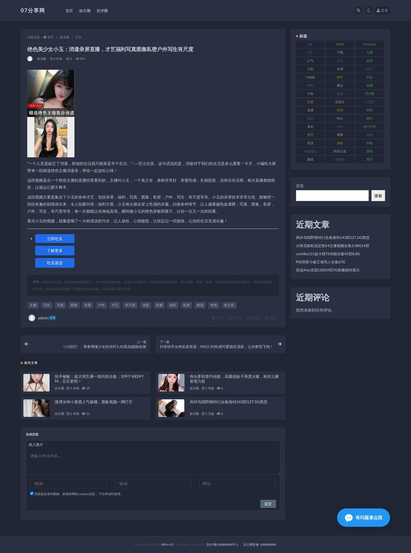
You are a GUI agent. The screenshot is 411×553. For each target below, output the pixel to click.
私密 (186, 305)
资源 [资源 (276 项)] (310, 143)
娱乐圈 (64, 37)
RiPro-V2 (167, 544)
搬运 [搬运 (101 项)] (340, 85)
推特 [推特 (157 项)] (310, 85)
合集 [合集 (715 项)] (310, 69)
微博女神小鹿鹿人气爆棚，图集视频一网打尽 (93, 401)
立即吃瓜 (55, 238)
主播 (33, 305)
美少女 (229, 305)
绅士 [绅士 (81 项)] (340, 118)
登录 (382, 10)
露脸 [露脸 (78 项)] (369, 151)
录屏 (87, 305)
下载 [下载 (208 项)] (340, 52)
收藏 (235, 318)
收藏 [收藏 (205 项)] (369, 85)
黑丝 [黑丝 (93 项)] (369, 159)
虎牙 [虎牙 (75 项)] (310, 135)
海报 (253, 318)
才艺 (114, 305)
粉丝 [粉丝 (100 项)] (369, 110)
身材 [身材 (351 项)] (340, 143)
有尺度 (130, 305)
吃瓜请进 (55, 262)
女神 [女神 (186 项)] (340, 69)
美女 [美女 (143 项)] (310, 126)
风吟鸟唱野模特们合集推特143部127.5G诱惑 (228, 401)
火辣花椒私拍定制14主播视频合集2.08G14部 (332, 245)
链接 (270, 318)
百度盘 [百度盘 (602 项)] (369, 102)
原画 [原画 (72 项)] (369, 61)
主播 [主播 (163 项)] (369, 52)
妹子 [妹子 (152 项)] (369, 69)
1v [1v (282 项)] (310, 44)
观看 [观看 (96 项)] (340, 135)
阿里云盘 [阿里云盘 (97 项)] (340, 151)
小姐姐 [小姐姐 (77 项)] (310, 77)
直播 (159, 305)
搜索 (300, 185)
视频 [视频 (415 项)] (369, 135)
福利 (172, 305)
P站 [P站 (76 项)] (310, 52)
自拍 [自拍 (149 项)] (340, 126)
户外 (101, 305)
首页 (50, 37)
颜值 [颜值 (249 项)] (310, 159)
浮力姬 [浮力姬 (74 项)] (369, 93)
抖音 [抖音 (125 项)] (369, 77)
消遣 (145, 305)
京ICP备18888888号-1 (222, 544)
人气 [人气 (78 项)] (310, 61)
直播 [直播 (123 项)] (310, 110)
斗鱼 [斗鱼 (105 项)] (310, 93)
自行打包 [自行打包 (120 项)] (369, 126)
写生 (46, 305)
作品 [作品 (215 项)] (340, 61)
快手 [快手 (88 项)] (340, 77)
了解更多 (55, 250)
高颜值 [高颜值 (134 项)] (340, 159)
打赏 (218, 318)
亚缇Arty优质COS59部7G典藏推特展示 (328, 270)
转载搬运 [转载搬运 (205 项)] (310, 151)
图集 (74, 305)
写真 (60, 305)
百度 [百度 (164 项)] (310, 102)
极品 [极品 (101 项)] (340, 93)
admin (42, 318)
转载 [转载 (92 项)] (369, 143)
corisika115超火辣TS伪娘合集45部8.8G (328, 253)
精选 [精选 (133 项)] (310, 118)
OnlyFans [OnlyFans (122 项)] (369, 44)
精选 (200, 305)
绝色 (213, 305)
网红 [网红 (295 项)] (369, 118)
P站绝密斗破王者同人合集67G (320, 262)
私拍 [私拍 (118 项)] (340, 110)
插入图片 (36, 444)
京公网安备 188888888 (259, 544)
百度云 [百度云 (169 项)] (340, 102)
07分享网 (33, 10)
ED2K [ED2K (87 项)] (340, 44)
